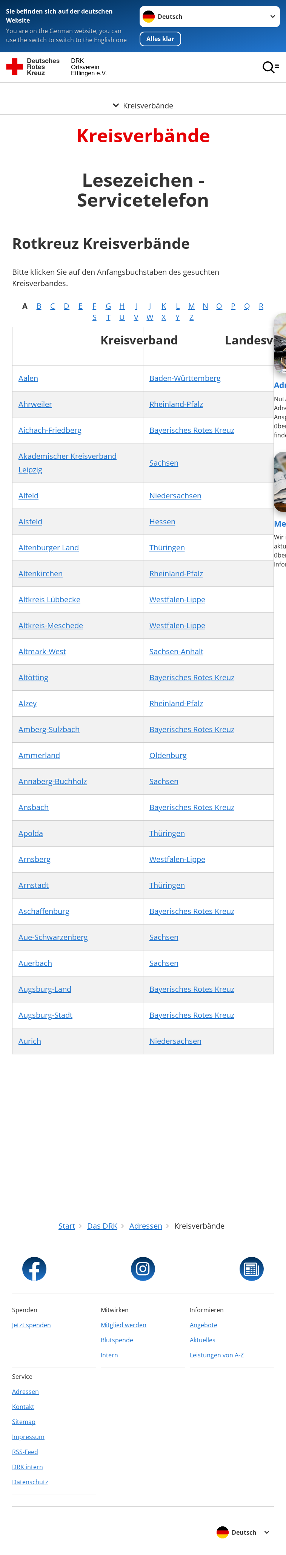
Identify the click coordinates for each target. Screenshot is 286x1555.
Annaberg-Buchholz (52, 781)
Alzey (27, 703)
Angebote (203, 1325)
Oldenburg (168, 755)
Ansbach (33, 807)
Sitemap (23, 1422)
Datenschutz (30, 1482)
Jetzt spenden (31, 1325)
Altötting (33, 677)
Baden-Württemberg (185, 378)
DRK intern (27, 1467)
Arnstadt (33, 885)
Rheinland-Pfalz (176, 404)
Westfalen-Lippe (177, 599)
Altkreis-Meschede (50, 625)
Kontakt (23, 1407)
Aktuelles (202, 1340)
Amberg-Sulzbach (49, 729)
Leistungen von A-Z (217, 1355)
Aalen (28, 378)
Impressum (28, 1437)
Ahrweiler (35, 404)
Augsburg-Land (44, 989)
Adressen (25, 1391)
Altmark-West (42, 651)
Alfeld (28, 495)
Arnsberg (34, 859)
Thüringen (167, 547)
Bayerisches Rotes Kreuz (191, 430)
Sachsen (163, 462)
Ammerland (39, 755)
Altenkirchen (40, 573)
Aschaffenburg (43, 911)
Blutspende (117, 1340)
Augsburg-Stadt (45, 1015)
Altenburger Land (48, 547)
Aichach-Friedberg (49, 430)
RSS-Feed (25, 1452)
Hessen (162, 521)
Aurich (29, 1041)
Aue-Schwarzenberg (53, 937)
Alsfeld (30, 521)
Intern (109, 1355)
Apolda (30, 833)
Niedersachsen (175, 495)
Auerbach (35, 963)
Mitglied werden (123, 1325)
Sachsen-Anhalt (176, 651)
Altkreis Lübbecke (49, 599)
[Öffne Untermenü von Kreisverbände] (143, 91)
